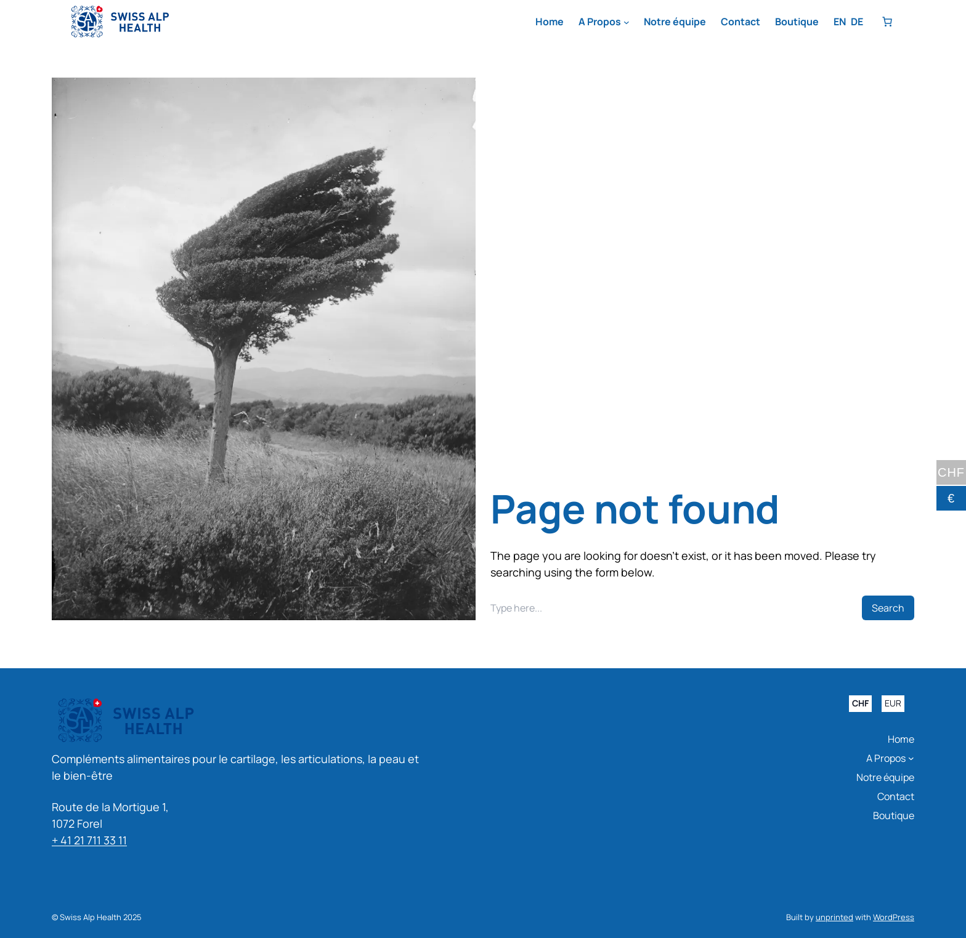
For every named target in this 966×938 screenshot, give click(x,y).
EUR (893, 703)
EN (840, 21)
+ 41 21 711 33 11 (89, 840)
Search (888, 608)
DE (857, 21)
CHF (860, 703)
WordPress (893, 917)
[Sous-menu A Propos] (626, 22)
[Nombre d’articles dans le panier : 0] (887, 21)
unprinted (834, 917)
